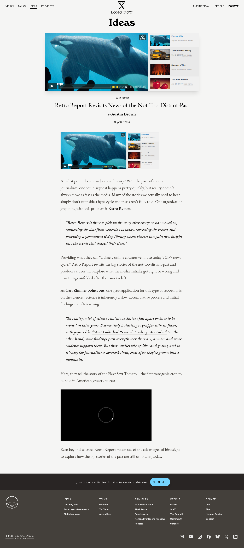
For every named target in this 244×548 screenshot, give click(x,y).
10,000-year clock (144, 504)
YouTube (103, 509)
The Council (176, 513)
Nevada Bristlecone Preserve (150, 518)
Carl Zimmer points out (85, 290)
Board (173, 504)
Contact (210, 518)
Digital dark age (72, 513)
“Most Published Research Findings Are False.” (129, 332)
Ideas (33, 6)
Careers (174, 523)
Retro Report (119, 208)
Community (176, 518)
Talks (22, 6)
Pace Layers (141, 513)
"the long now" (71, 504)
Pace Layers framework (76, 509)
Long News (122, 98)
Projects (47, 6)
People (219, 6)
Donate (233, 6)
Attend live (105, 513)
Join (208, 504)
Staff (173, 509)
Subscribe (160, 481)
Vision (9, 6)
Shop (208, 509)
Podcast (103, 504)
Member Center (214, 513)
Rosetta (139, 523)
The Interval (202, 6)
